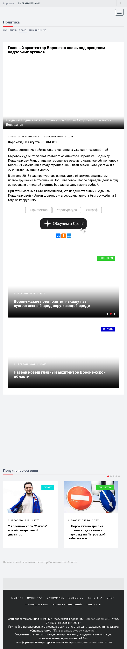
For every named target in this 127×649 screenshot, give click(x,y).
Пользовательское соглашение (74, 630)
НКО (5, 30)
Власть (23, 30)
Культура (95, 598)
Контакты (94, 604)
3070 (35, 520)
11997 (42, 364)
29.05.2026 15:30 (79, 520)
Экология (106, 258)
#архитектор (38, 210)
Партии (13, 30)
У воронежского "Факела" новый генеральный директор (27, 530)
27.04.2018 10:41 (25, 293)
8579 (42, 293)
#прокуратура (67, 210)
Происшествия (36, 604)
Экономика (55, 598)
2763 (96, 520)
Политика (34, 598)
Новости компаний (67, 604)
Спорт (48, 487)
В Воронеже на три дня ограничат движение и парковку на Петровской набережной (87, 532)
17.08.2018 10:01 (25, 364)
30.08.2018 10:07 (52, 136)
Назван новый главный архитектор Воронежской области (60, 374)
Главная (17, 598)
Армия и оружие (37, 30)
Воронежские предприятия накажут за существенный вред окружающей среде (52, 303)
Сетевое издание (96, 618)
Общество (105, 487)
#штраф (92, 210)
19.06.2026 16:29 (18, 520)
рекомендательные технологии (91, 642)
